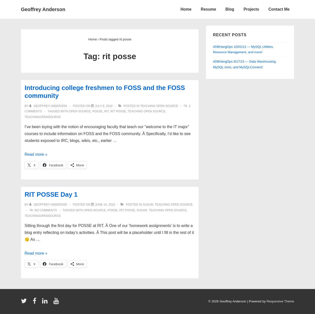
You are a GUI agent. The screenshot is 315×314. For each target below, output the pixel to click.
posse (97, 111)
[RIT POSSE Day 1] (105, 204)
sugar (148, 204)
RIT (106, 111)
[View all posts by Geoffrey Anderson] (48, 106)
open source (80, 111)
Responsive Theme (280, 301)
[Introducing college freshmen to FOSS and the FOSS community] (104, 106)
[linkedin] (46, 302)
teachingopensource (43, 117)
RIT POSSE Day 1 (51, 194)
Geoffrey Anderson (43, 9)
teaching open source (159, 106)
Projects (251, 9)
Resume (208, 9)
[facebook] (36, 302)
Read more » (36, 154)
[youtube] (56, 302)
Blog (229, 9)
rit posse (118, 111)
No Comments (45, 210)
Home (185, 9)
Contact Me (279, 9)
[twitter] (25, 302)
